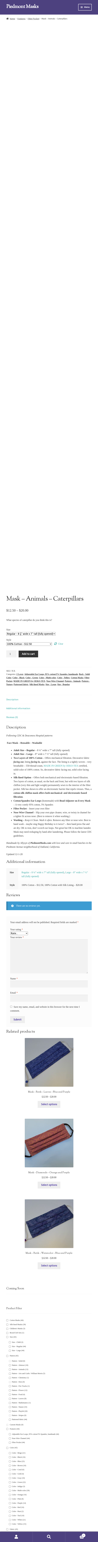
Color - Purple (19, 1399)
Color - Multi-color (47, 573)
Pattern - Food (18, 1290)
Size (8, 525)
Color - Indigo (18, 1382)
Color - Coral (18, 1365)
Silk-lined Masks (36, 580)
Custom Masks (16, 1321)
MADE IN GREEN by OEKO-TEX (29, 577)
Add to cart (28, 549)
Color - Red (18, 1403)
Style (8, 535)
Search (49, 1537)
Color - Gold (18, 1370)
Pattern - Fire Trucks (21, 1282)
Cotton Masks (77, 573)
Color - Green (32, 573)
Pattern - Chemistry (20, 1274)
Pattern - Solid (18, 1257)
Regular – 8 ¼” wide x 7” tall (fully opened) (43, 768)
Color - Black (18, 573)
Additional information (18, 604)
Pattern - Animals (73, 577)
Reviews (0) (12, 613)
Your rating (16, 825)
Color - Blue (18, 1357)
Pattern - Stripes (19, 1311)
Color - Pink (18, 1395)
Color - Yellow (63, 573)
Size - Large (50, 580)
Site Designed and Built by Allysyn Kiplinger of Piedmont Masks (37, 1489)
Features (21, 18)
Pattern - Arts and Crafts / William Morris (28, 1269)
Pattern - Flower (19, 1286)
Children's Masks (17, 1224)
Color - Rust (18, 1407)
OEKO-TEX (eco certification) (25, 1451)
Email (14, 888)
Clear (60, 539)
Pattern (14, 1252)
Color (13, 1344)
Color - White (19, 1416)
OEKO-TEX (20, 1465)
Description (12, 595)
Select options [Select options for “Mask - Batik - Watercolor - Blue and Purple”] (49, 1161)
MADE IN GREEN (23, 1461)
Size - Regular (63, 580)
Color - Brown (19, 1361)
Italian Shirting (19, 1430)
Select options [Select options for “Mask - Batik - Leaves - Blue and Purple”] (49, 1000)
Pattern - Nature (19, 1303)
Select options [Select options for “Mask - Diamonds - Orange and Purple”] (49, 1080)
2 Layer (19, 570)
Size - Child (17, 1238)
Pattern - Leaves (19, 1294)
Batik (15, 1447)
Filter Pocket (33, 18)
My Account (16, 1537)
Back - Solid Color (20, 1443)
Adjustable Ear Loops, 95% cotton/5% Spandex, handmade (51, 570)
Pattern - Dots (18, 1278)
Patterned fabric (21, 580)
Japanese (16, 1434)
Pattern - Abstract (20, 1261)
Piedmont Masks (22, 6)
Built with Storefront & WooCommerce (26, 1524)
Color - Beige (18, 1349)
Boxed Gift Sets (17, 1229)
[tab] (49, 595)
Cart (75, 1534)
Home (12, 18)
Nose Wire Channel (55, 577)
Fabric (14, 1425)
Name (14, 874)
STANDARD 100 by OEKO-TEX (28, 1469)
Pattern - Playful (19, 1307)
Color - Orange (19, 1391)
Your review (17, 833)
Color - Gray (18, 1374)
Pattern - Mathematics (21, 1299)
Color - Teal (18, 1411)
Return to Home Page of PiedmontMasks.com (28, 1502)
